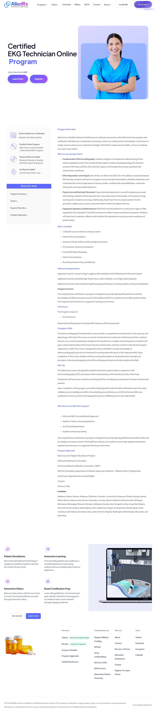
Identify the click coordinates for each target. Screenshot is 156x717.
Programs (42, 4)
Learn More (18, 79)
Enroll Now (143, 4)
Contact (97, 4)
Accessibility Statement (142, 705)
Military (77, 4)
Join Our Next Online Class (29, 173)
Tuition (55, 4)
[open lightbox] (120, 577)
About (107, 4)
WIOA (86, 4)
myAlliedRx (123, 4)
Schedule (66, 4)
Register (39, 79)
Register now (29, 186)
